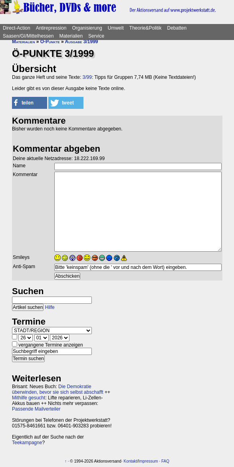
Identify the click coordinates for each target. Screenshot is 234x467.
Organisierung (87, 28)
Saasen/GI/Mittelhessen (28, 36)
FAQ (165, 461)
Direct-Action (16, 28)
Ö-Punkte (50, 41)
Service (96, 36)
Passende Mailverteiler (36, 409)
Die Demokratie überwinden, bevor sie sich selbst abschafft (57, 389)
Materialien (71, 36)
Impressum (148, 461)
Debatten (177, 28)
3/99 (87, 77)
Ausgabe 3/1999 (81, 41)
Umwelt (116, 28)
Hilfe (50, 307)
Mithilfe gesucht (28, 398)
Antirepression (51, 28)
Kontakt (130, 461)
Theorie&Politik (145, 28)
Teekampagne (27, 442)
